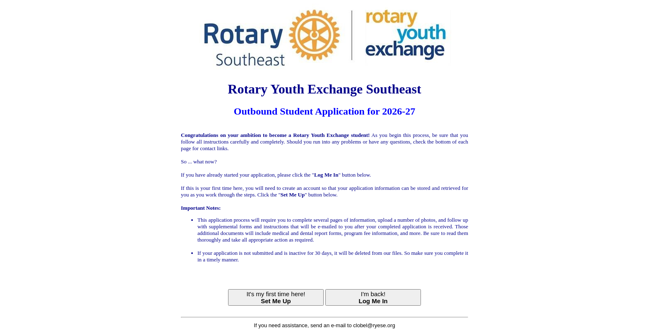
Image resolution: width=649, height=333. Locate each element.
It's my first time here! (275, 297)
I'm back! (373, 297)
